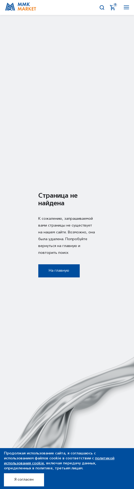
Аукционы (81, 7)
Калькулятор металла (91, 7)
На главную (59, 270)
